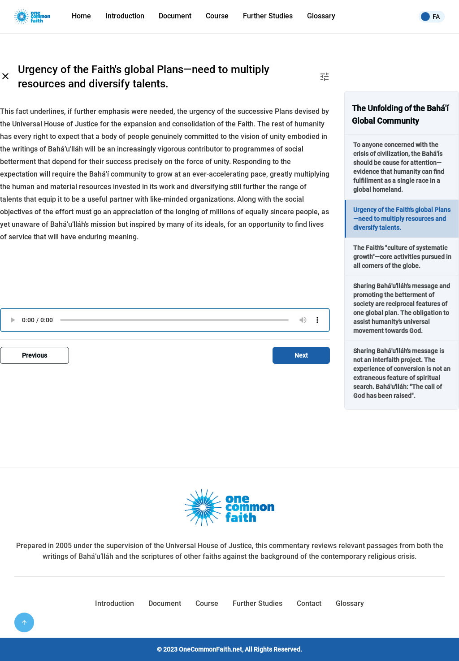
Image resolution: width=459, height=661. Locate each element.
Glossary (321, 16)
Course (217, 16)
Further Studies (268, 16)
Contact (309, 603)
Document (164, 603)
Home (81, 16)
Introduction (124, 16)
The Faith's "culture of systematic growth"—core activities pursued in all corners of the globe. (402, 256)
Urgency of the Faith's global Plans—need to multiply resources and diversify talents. (401, 218)
